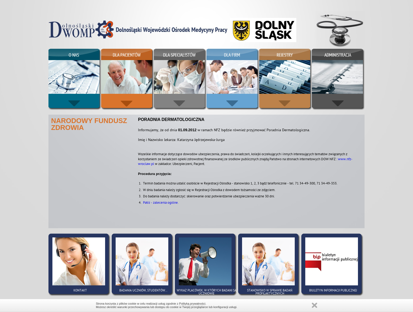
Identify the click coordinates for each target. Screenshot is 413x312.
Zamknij (314, 305)
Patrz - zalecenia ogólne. (161, 203)
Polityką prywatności (192, 303)
